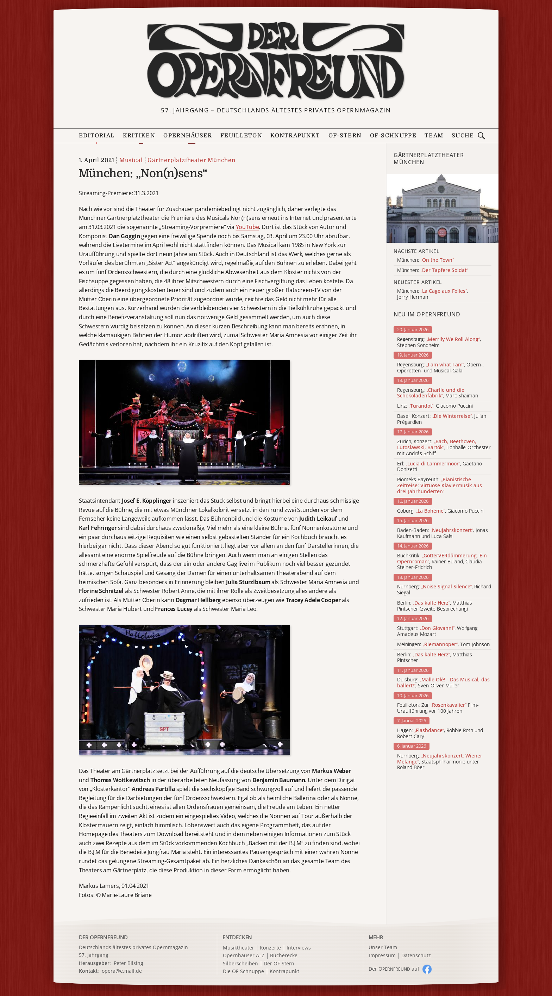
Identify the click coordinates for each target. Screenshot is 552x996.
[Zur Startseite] (276, 60)
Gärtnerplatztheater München (192, 160)
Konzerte (270, 948)
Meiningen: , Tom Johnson (443, 645)
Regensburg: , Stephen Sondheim (439, 342)
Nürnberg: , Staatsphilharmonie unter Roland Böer (439, 762)
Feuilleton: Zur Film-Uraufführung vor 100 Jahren (438, 708)
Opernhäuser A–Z (243, 956)
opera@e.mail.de (122, 970)
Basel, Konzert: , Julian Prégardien (441, 419)
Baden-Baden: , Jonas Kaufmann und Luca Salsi (442, 533)
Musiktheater (238, 948)
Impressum (382, 956)
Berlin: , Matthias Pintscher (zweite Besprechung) (434, 606)
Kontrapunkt (295, 135)
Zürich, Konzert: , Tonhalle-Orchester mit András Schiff (444, 447)
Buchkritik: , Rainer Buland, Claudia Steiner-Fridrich (442, 561)
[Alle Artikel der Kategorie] (442, 208)
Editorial (97, 135)
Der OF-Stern (279, 964)
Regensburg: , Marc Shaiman (437, 393)
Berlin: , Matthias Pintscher (434, 658)
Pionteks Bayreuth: (439, 485)
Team (434, 135)
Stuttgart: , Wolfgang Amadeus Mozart (437, 631)
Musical (131, 160)
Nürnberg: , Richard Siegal (444, 590)
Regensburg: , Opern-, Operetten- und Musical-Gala (440, 368)
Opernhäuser (187, 135)
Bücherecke (283, 956)
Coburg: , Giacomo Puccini (440, 511)
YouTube (247, 227)
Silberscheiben (240, 964)
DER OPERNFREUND (103, 937)
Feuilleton (241, 135)
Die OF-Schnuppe (243, 972)
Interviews (299, 948)
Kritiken (139, 135)
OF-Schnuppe (393, 135)
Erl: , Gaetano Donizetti (439, 467)
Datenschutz (416, 956)
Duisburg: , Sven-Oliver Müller (443, 683)
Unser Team (383, 947)
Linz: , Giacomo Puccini (435, 406)
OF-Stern (345, 135)
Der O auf (394, 968)
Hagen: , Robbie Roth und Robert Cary (440, 734)
